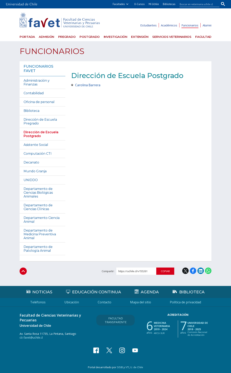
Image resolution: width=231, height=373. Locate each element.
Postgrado (90, 37)
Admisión (46, 37)
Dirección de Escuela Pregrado (40, 121)
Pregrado (67, 37)
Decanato (31, 162)
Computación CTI (38, 153)
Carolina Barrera (87, 85)
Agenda (150, 292)
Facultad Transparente (115, 320)
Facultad (203, 37)
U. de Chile (136, 367)
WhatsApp (208, 271)
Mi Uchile (154, 4)
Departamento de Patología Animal (38, 249)
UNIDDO (31, 180)
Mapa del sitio (140, 302)
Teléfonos (38, 302)
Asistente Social (36, 145)
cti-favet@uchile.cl (31, 337)
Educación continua (96, 292)
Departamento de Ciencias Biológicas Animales (38, 192)
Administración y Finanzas (37, 82)
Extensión (139, 37)
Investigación (115, 37)
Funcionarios (189, 25)
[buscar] (197, 4)
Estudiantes (148, 25)
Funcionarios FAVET (38, 68)
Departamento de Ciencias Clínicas (38, 207)
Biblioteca (31, 111)
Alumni (207, 25)
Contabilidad (34, 93)
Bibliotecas (169, 4)
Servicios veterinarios (171, 37)
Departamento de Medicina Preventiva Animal (40, 234)
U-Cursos (139, 4)
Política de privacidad (185, 302)
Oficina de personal (39, 102)
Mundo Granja (35, 171)
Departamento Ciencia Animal (42, 220)
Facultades (119, 4)
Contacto (104, 302)
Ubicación (71, 302)
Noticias (42, 292)
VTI (127, 367)
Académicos (169, 25)
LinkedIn (200, 271)
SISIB (120, 367)
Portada (27, 37)
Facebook (193, 270)
